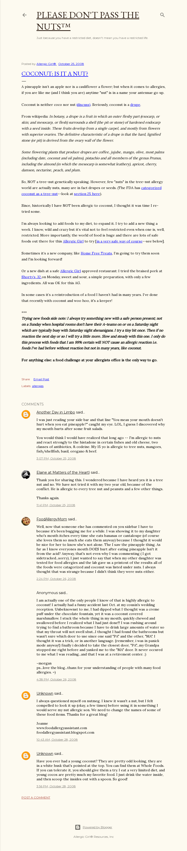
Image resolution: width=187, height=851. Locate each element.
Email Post (41, 379)
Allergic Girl (73, 241)
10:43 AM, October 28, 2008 (57, 739)
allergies (38, 386)
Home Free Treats (96, 253)
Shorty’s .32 (32, 277)
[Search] (163, 14)
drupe (135, 104)
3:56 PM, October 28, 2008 (56, 786)
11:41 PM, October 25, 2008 (55, 505)
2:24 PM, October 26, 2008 (56, 579)
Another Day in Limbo (55, 412)
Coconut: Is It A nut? (55, 73)
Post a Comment (36, 797)
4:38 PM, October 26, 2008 (56, 679)
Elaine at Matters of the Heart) (63, 472)
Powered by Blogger (93, 827)
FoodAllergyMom (51, 519)
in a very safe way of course (119, 241)
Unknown (44, 693)
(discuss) (83, 104)
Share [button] (26, 379)
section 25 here (87, 194)
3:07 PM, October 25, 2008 (56, 458)
